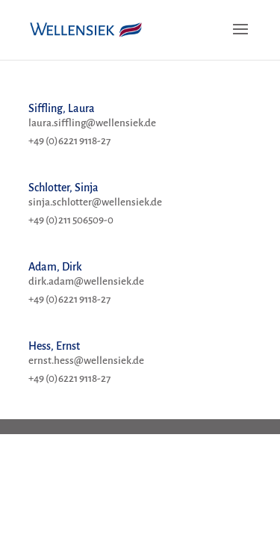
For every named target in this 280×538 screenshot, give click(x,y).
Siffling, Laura (61, 108)
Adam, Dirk (55, 267)
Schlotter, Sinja (63, 188)
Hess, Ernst (54, 346)
